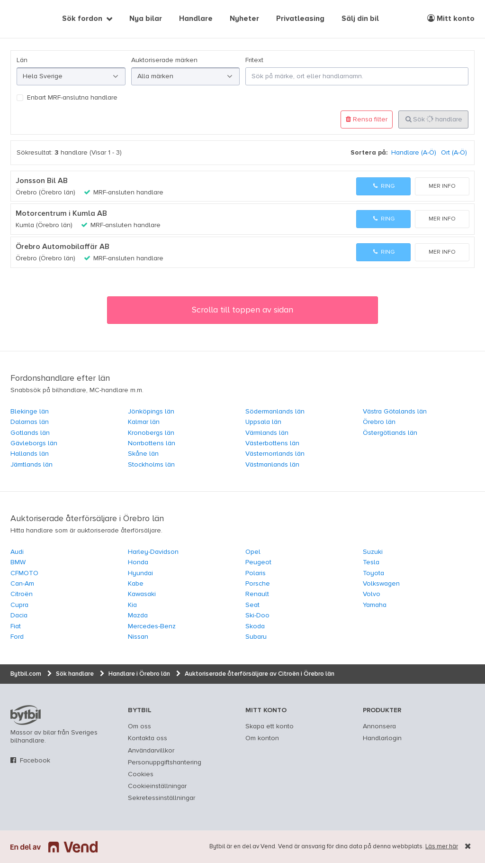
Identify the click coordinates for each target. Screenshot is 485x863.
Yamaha (374, 605)
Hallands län (29, 453)
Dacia (18, 615)
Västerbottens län (272, 443)
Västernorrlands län (275, 453)
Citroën (21, 594)
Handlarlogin (382, 738)
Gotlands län (30, 433)
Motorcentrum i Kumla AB (61, 214)
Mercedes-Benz (152, 626)
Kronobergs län (151, 433)
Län (22, 60)
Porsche (257, 583)
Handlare (196, 19)
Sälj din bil (360, 19)
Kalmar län (144, 422)
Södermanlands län (275, 411)
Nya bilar (145, 19)
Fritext (254, 60)
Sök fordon (82, 19)
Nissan (138, 636)
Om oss (139, 726)
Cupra (19, 605)
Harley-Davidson (153, 552)
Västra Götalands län (395, 411)
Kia (132, 605)
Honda (138, 562)
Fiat (15, 626)
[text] (21, 19)
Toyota (373, 573)
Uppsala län (263, 422)
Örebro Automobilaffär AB (62, 247)
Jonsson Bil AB (42, 181)
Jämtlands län (31, 464)
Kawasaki (142, 594)
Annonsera (379, 726)
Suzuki (373, 552)
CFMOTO (24, 573)
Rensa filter (366, 119)
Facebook (35, 760)
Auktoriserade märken (164, 60)
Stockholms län (151, 464)
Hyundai (140, 573)
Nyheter (244, 19)
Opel (252, 552)
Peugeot (258, 562)
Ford (17, 636)
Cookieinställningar (157, 786)
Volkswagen (381, 583)
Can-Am (22, 583)
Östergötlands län (390, 433)
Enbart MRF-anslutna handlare (72, 97)
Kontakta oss (147, 738)
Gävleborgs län (33, 443)
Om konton (262, 738)
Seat (252, 605)
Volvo (371, 594)
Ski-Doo (257, 615)
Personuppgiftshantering (164, 762)
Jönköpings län (151, 411)
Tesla (371, 562)
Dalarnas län (29, 422)
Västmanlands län (272, 464)
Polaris (255, 573)
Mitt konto (451, 18)
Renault (257, 594)
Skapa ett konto (269, 726)
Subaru (256, 636)
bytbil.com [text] (25, 715)
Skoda (255, 626)
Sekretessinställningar (161, 798)
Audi (17, 552)
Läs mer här (441, 847)
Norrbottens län (151, 443)
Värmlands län (266, 433)
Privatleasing (300, 19)
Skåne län (143, 453)
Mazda (138, 615)
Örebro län (379, 422)
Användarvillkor (151, 750)
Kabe (136, 583)
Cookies (140, 774)
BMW (18, 562)
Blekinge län (29, 411)
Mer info (442, 186)
